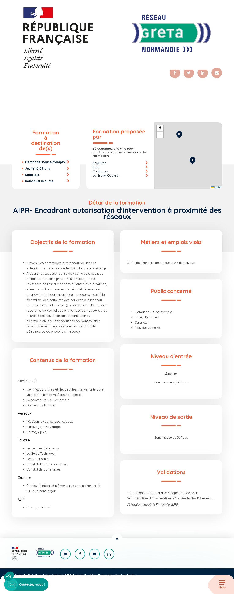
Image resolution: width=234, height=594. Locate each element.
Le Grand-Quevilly (106, 176)
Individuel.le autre (39, 181)
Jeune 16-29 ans (37, 168)
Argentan (99, 163)
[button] (192, 160)
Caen (96, 167)
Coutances (100, 171)
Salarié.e (32, 174)
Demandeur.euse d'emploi (45, 162)
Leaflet (216, 187)
